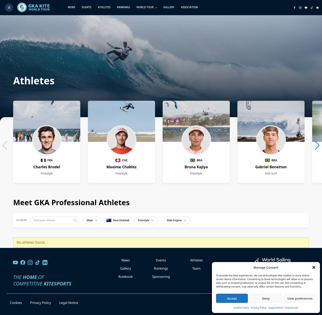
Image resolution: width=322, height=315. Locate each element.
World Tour (147, 7)
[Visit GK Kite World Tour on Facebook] (294, 7)
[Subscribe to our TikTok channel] (311, 7)
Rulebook (125, 276)
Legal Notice (68, 302)
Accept (232, 298)
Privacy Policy (259, 307)
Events (86, 7)
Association (189, 7)
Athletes (104, 7)
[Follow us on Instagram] (300, 7)
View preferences (300, 298)
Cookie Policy (241, 307)
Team (196, 268)
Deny (266, 298)
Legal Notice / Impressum (283, 307)
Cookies (16, 302)
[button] (314, 267)
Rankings (123, 7)
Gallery (169, 7)
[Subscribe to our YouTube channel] (306, 7)
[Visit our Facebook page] (22, 262)
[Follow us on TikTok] (37, 262)
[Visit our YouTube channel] (15, 262)
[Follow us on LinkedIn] (45, 262)
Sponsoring (161, 276)
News (71, 7)
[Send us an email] (317, 7)
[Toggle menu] (9, 7)
